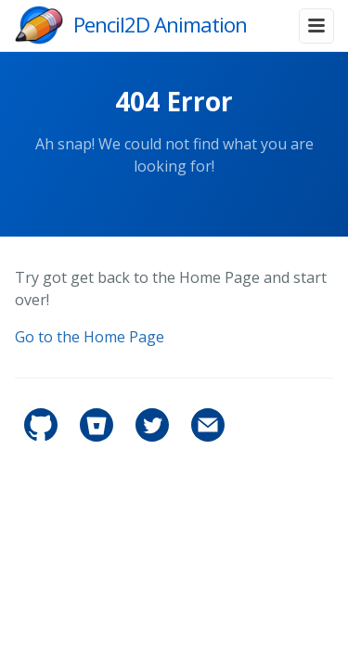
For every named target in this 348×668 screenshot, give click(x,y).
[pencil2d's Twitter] (154, 436)
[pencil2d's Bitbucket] (98, 436)
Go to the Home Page (89, 337)
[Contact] (208, 436)
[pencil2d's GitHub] (42, 436)
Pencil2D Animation (160, 24)
